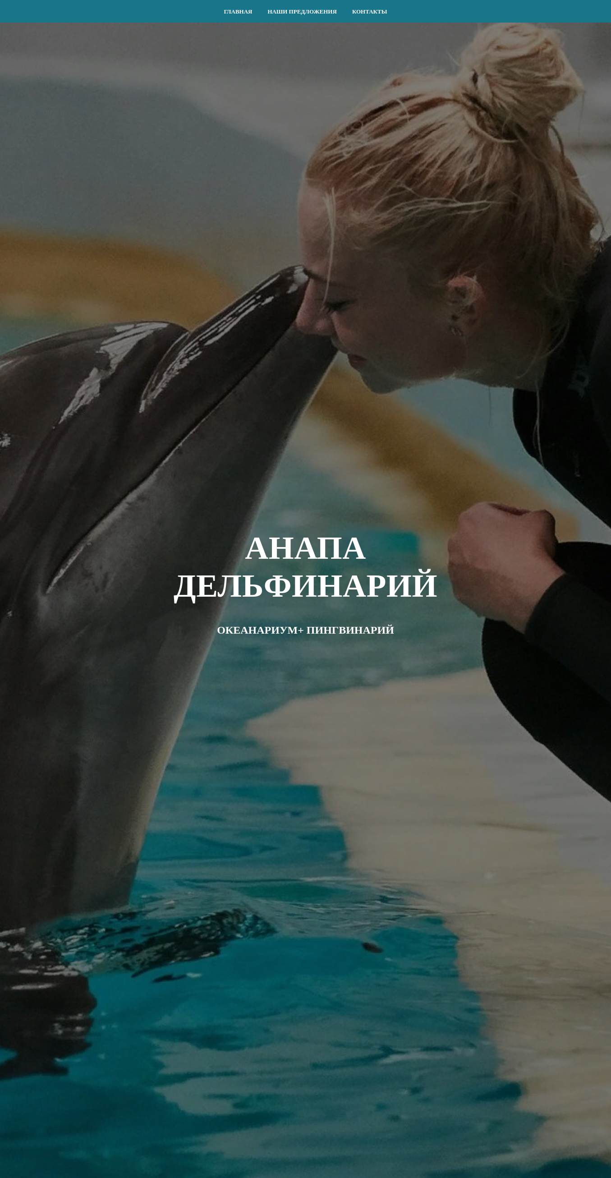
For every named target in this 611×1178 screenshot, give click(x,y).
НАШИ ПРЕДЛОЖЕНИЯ (301, 11)
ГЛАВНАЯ (238, 11)
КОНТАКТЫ (369, 11)
